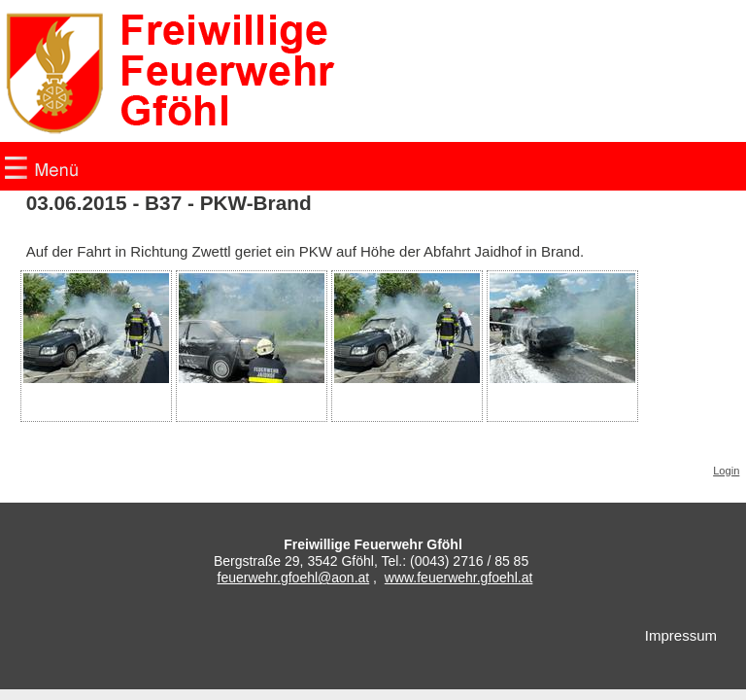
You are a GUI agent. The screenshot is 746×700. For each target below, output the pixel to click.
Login (726, 470)
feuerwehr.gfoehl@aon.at (294, 577)
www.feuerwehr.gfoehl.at (459, 577)
